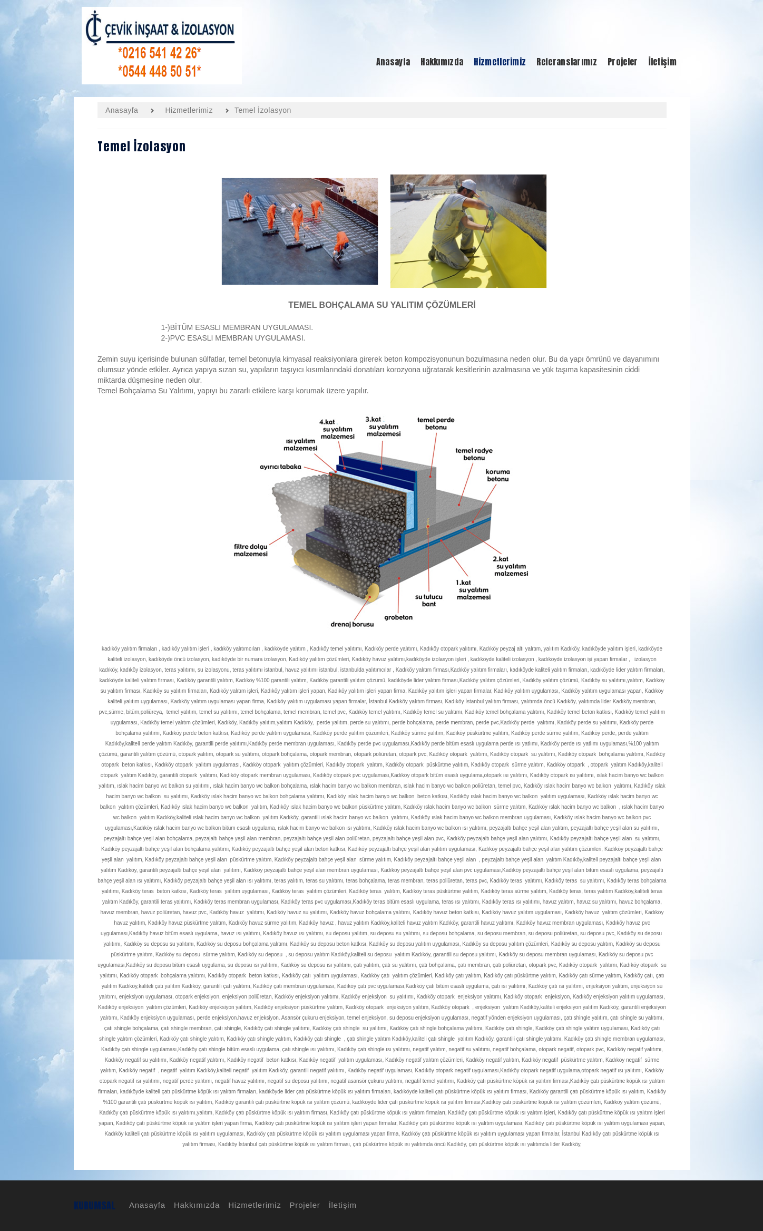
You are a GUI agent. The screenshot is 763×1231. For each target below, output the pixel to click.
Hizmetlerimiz (253, 1205)
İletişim (341, 1205)
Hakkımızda (195, 1205)
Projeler (303, 1205)
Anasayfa (145, 1205)
